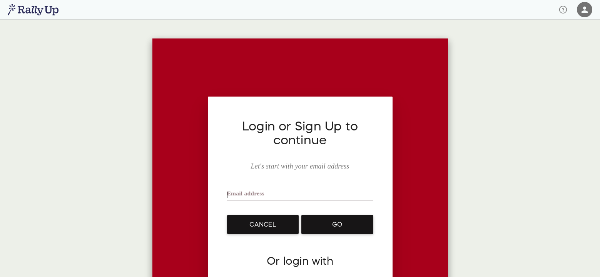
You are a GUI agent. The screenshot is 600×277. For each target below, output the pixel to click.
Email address (246, 195)
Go (337, 224)
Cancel (262, 224)
